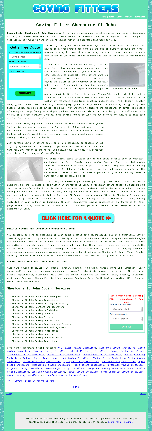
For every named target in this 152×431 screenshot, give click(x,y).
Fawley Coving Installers (83, 372)
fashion (114, 49)
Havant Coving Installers (74, 358)
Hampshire (28, 348)
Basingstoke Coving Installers (51, 365)
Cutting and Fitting (56, 303)
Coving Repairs (44, 334)
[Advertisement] (125, 138)
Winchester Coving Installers (25, 355)
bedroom (36, 202)
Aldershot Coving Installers (117, 348)
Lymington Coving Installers (81, 362)
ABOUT (119, 17)
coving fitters (45, 348)
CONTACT (128, 17)
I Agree (128, 422)
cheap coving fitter (47, 185)
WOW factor (26, 150)
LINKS (111, 17)
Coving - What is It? (57, 94)
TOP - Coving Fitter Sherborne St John (31, 381)
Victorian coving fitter (109, 185)
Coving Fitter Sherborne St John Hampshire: (34, 33)
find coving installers (29, 268)
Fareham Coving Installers (63, 355)
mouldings (121, 205)
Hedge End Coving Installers (106, 368)
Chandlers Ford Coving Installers (66, 375)
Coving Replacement (46, 331)
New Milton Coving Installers (77, 348)
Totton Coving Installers (109, 358)
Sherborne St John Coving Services (39, 288)
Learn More (114, 422)
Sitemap (9, 394)
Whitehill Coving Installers (89, 351)
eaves (126, 108)
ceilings (111, 36)
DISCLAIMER (140, 17)
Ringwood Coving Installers (24, 368)
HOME (104, 17)
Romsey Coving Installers (127, 351)
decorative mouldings (92, 192)
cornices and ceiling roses (24, 195)
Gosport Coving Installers (23, 375)
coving (86, 36)
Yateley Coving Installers (50, 351)
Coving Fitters (44, 317)
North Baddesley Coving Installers (122, 372)
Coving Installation (47, 300)
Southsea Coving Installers (119, 362)
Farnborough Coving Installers (64, 368)
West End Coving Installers (48, 372)
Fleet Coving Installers (88, 365)
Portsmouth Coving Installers (125, 365)
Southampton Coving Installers (102, 355)
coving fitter (66, 40)
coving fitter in (27, 198)
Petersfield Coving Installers (42, 362)
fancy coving (87, 188)
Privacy (143, 394)
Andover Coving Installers (39, 358)
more (36, 281)
